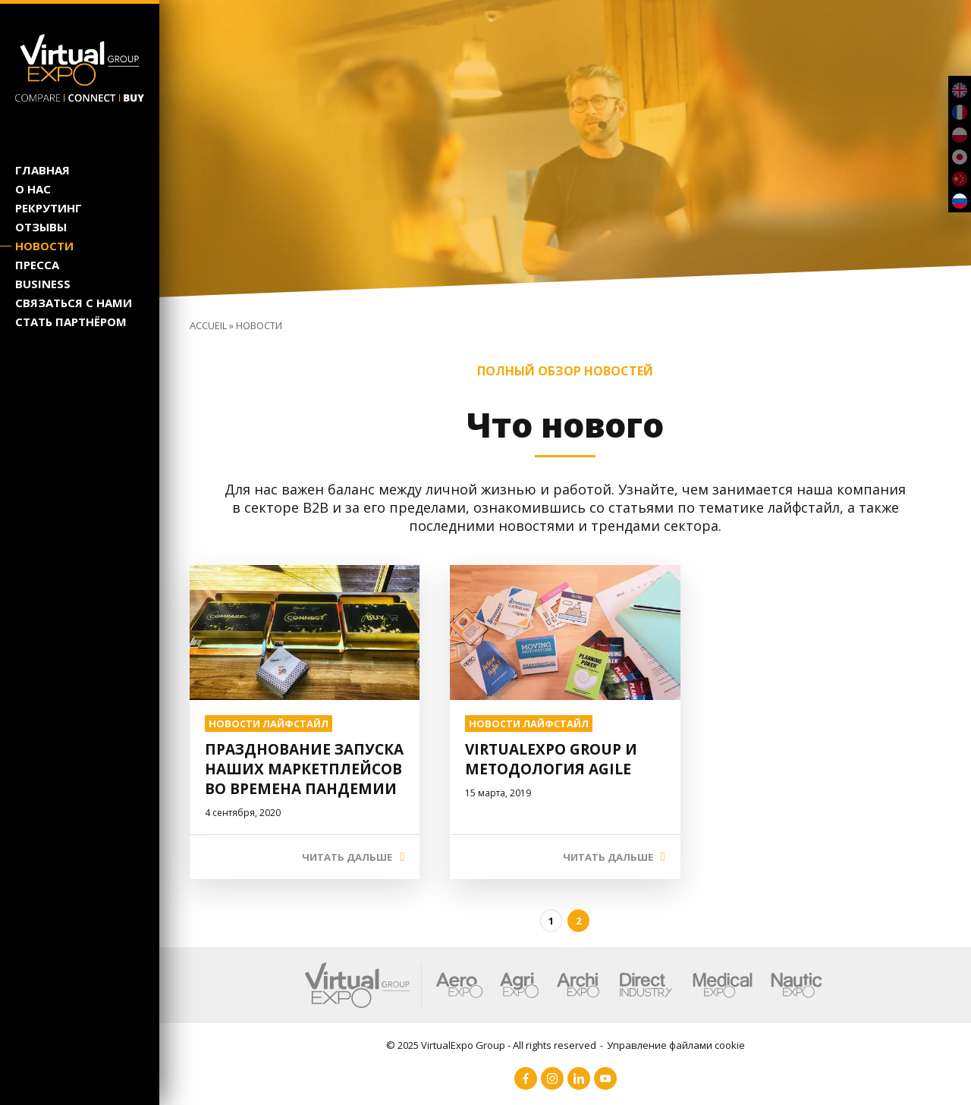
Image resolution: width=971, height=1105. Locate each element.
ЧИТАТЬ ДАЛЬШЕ (347, 857)
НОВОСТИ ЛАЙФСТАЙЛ (268, 723)
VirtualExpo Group (463, 1045)
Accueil (208, 325)
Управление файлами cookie (676, 1045)
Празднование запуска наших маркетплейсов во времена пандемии (304, 769)
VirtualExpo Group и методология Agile (551, 759)
